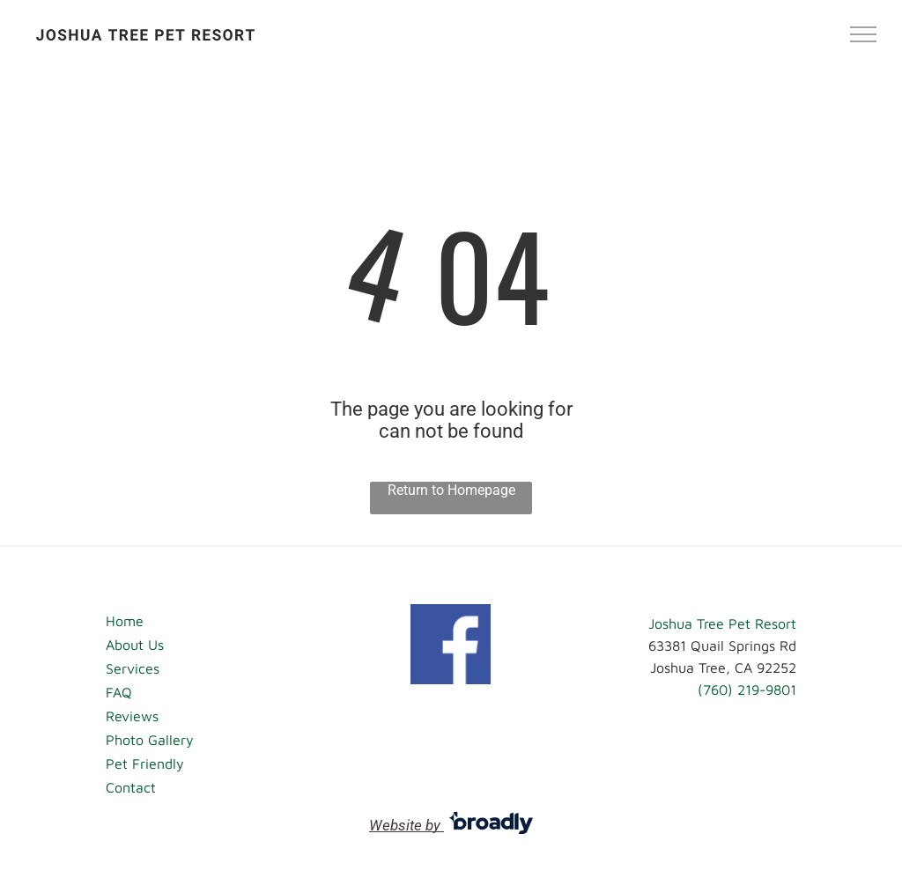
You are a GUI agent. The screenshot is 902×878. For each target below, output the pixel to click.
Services (132, 668)
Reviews (132, 716)
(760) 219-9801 (747, 689)
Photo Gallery (150, 740)
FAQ (119, 692)
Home (125, 621)
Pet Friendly (145, 763)
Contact (131, 787)
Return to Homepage (451, 490)
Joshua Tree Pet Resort (722, 623)
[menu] (863, 34)
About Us (135, 645)
